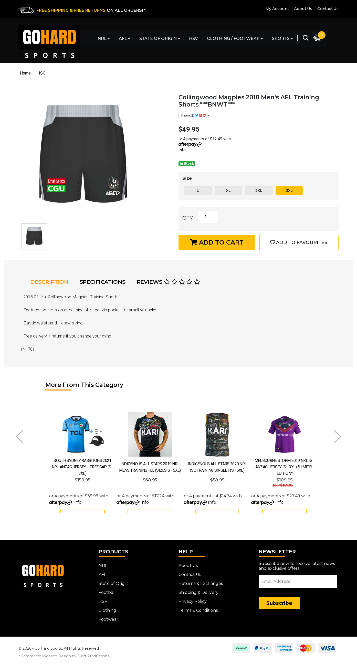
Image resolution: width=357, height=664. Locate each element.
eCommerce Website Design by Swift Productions (63, 658)
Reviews (168, 282)
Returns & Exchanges (200, 585)
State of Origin (158, 38)
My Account (277, 8)
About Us (303, 8)
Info (182, 149)
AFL (123, 38)
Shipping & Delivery (198, 594)
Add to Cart (217, 242)
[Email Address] (298, 583)
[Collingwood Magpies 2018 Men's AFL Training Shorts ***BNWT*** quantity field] (207, 217)
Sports (281, 38)
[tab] (51, 282)
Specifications (102, 282)
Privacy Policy (192, 603)
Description (49, 282)
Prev (19, 436)
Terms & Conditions (198, 612)
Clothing (107, 612)
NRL (102, 38)
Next (337, 436)
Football (107, 594)
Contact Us (328, 8)
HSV (193, 38)
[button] (299, 242)
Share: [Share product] (194, 115)
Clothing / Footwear (233, 38)
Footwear (108, 621)
